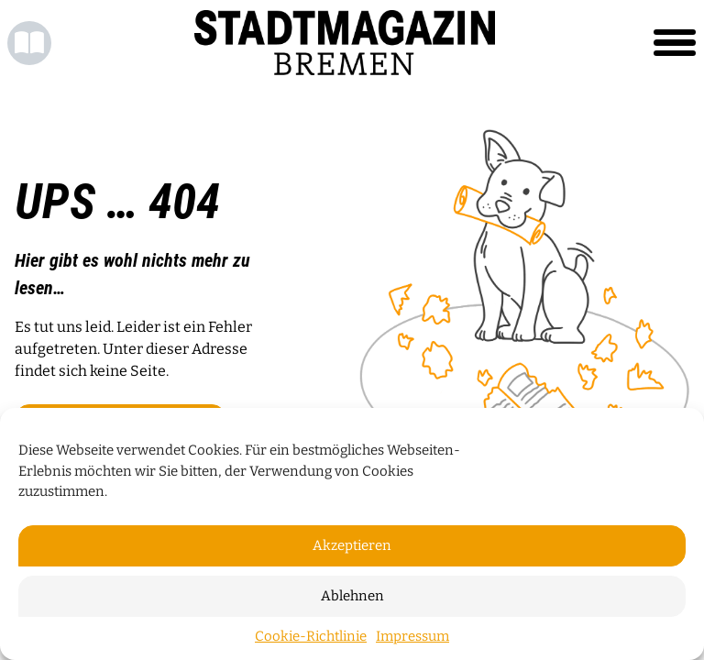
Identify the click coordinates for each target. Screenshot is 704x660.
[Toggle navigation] (675, 43)
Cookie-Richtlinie (311, 636)
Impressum (412, 636)
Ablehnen (352, 596)
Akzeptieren (352, 545)
